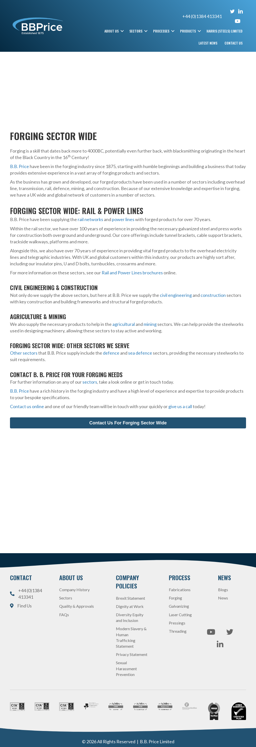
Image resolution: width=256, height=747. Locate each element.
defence (111, 353)
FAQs (64, 614)
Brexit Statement (130, 597)
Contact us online (27, 406)
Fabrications (180, 589)
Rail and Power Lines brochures (132, 272)
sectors (89, 382)
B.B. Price (19, 166)
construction (213, 295)
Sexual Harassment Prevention (126, 668)
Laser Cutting (180, 614)
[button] (122, 31)
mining (150, 324)
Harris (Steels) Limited (225, 31)
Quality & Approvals (76, 606)
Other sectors (23, 353)
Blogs (223, 589)
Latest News (208, 43)
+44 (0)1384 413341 (206, 16)
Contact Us (234, 43)
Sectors (135, 31)
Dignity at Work (130, 606)
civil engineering (176, 295)
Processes (161, 31)
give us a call (180, 406)
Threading (178, 630)
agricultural (123, 324)
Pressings (177, 622)
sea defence (140, 353)
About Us (111, 31)
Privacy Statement (131, 654)
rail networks (90, 219)
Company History (74, 589)
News (223, 597)
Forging (175, 597)
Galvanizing (179, 606)
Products (188, 31)
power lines (122, 219)
